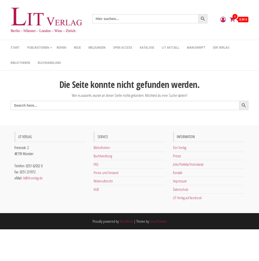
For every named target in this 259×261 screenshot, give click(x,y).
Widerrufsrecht (103, 180)
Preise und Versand (106, 172)
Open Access (122, 47)
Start (15, 47)
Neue (77, 47)
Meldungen (97, 47)
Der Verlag (221, 47)
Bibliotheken (20, 63)
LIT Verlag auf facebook (187, 197)
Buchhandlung (49, 63)
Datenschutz (180, 189)
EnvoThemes (158, 221)
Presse (177, 155)
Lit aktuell (170, 47)
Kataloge (147, 47)
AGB (96, 189)
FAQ (96, 164)
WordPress (126, 221)
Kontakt (177, 172)
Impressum (180, 180)
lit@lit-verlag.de (33, 177)
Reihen (61, 47)
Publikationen (38, 47)
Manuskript (196, 47)
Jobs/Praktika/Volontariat (188, 164)
